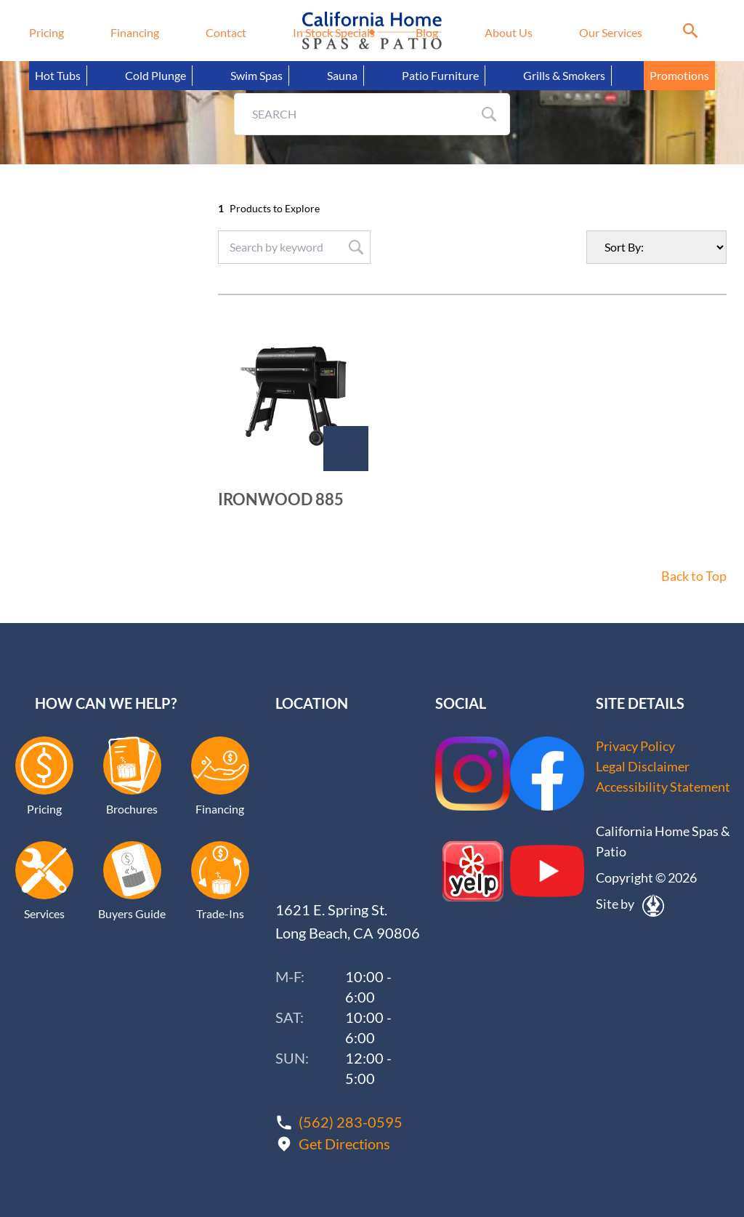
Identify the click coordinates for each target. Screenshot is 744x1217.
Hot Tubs (58, 75)
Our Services (610, 32)
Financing (134, 32)
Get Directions (344, 1143)
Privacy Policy (635, 747)
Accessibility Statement (663, 787)
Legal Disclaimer (643, 767)
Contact (226, 32)
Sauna (342, 75)
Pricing (46, 32)
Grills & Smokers (564, 75)
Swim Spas (256, 75)
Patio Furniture (440, 75)
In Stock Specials (334, 32)
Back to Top (694, 577)
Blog (427, 32)
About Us (509, 32)
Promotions (679, 75)
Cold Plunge (155, 75)
